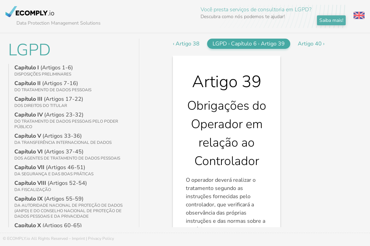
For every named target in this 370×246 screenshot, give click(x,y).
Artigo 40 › (311, 43)
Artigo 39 (273, 43)
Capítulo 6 (244, 43)
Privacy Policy (101, 238)
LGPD (29, 50)
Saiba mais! (331, 20)
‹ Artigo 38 (186, 43)
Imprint (78, 238)
